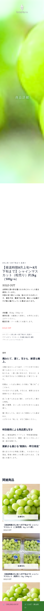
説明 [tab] (4, 353)
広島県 (22, 337)
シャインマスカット (16, 340)
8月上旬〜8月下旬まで (11, 263)
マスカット (15, 337)
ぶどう (8, 337)
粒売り (23, 263)
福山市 (27, 337)
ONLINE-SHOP (10, 604)
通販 (32, 337)
